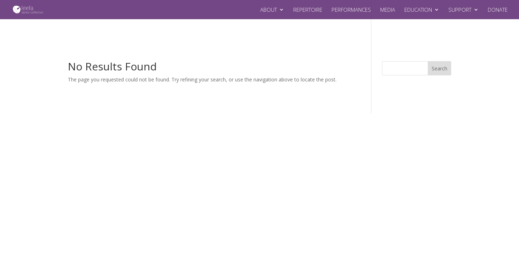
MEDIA (387, 10)
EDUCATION (418, 10)
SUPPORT (459, 10)
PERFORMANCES (351, 10)
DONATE (498, 10)
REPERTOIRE (307, 10)
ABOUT (268, 10)
